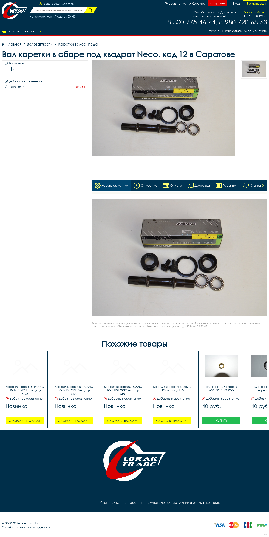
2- (14, 69)
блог (247, 31)
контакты (260, 31)
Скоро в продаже (25, 421)
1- (7, 69)
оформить (217, 3)
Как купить (233, 31)
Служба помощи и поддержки (26, 527)
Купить (221, 421)
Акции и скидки (191, 503)
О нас (172, 503)
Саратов (67, 3)
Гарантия (215, 31)
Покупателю (155, 503)
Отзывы (79, 86)
